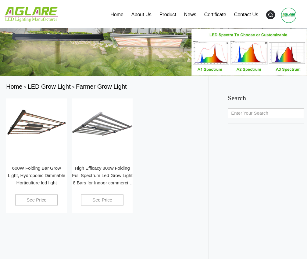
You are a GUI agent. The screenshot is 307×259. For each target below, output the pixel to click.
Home (116, 14)
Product (167, 14)
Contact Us (246, 14)
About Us (141, 14)
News (190, 14)
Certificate (215, 14)
